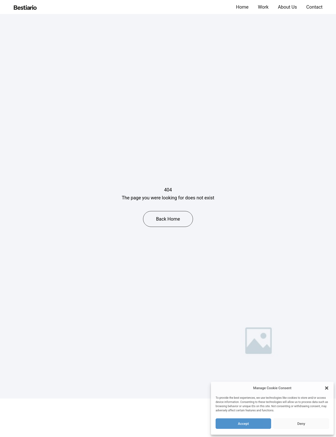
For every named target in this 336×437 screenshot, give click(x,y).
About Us (287, 7)
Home (242, 7)
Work (263, 7)
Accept (243, 424)
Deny (301, 424)
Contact (314, 7)
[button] (326, 388)
